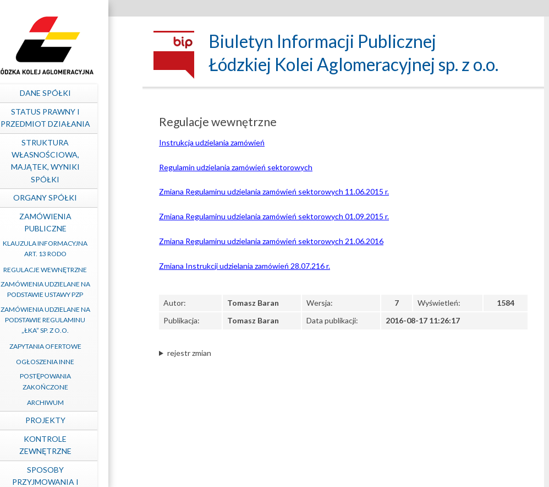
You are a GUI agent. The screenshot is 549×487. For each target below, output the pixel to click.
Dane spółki (74, 93)
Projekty (74, 420)
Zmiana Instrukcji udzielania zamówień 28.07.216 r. (244, 265)
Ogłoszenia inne (74, 362)
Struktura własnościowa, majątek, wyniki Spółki (74, 161)
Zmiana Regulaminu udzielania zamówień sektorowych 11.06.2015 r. (274, 191)
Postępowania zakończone (74, 381)
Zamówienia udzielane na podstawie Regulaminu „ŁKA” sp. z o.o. (74, 319)
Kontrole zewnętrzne (74, 445)
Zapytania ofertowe (74, 346)
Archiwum (74, 402)
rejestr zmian (189, 353)
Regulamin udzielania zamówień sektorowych (235, 167)
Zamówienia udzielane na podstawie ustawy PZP (74, 289)
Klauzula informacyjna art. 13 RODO (73, 248)
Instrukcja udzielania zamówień (212, 142)
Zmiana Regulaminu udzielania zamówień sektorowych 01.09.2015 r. (274, 216)
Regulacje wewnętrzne (74, 270)
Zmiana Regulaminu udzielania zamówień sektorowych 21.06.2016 (271, 241)
